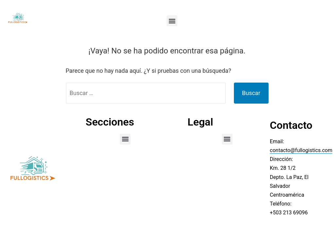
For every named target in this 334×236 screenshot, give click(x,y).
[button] (172, 20)
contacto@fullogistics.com (301, 150)
